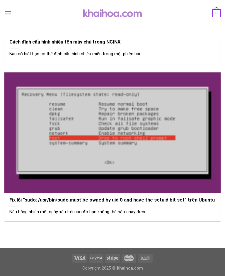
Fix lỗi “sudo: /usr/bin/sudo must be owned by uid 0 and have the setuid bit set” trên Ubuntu (112, 200)
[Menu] (7, 13)
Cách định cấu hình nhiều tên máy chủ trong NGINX (65, 42)
